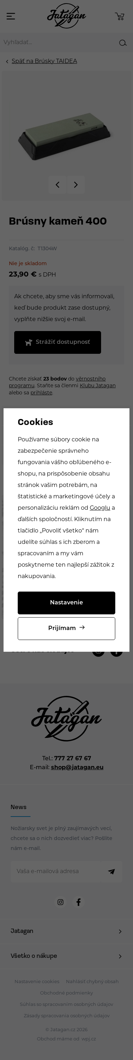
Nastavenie (66, 603)
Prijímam (62, 628)
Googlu (100, 508)
